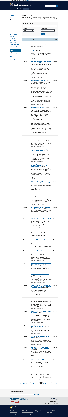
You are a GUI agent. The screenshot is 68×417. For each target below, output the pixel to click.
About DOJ (12, 410)
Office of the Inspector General (39, 411)
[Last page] (61, 383)
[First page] (19, 383)
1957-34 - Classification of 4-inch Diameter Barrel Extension (40, 42)
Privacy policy (49, 412)
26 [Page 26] (50, 383)
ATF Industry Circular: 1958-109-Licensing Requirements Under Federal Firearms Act (39, 137)
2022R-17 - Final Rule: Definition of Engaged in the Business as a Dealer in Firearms (40, 150)
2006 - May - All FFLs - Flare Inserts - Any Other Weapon (40, 337)
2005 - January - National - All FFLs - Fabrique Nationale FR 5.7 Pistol (39, 360)
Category (25, 28)
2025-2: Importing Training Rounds (37, 107)
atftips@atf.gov (54, 403)
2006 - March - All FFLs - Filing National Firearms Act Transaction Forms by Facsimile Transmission (41, 195)
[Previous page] (24, 383)
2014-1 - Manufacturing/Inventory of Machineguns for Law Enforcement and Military (41, 62)
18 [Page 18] (31, 383)
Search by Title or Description (29, 23)
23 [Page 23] (43, 383)
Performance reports (51, 410)
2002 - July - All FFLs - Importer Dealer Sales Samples (41, 218)
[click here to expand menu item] (20, 15)
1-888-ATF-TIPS (47, 403)
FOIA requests (25, 410)
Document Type (44, 28)
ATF (11, 11)
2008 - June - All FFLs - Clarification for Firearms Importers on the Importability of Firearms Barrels (40, 251)
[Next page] (57, 383)
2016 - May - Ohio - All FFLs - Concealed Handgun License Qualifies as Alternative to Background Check (41, 371)
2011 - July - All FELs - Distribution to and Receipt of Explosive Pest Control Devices (41, 326)
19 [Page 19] (33, 383)
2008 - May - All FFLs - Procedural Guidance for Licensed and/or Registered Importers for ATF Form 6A (41, 241)
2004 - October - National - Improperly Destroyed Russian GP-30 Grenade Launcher (40, 208)
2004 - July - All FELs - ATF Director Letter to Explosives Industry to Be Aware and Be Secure (40, 348)
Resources (15, 11)
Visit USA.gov (32, 414)
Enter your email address (14, 393)
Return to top (55, 388)
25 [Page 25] (48, 383)
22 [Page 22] (41, 383)
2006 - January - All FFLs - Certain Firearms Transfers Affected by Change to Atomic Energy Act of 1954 (41, 182)
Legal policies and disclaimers (27, 412)
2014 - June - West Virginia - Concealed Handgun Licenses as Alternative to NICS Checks (40, 299)
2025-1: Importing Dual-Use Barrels (38, 80)
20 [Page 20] (36, 383)
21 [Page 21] (38, 383)
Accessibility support (13, 412)
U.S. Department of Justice (28, 407)
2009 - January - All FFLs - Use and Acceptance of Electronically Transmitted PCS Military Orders (40, 273)
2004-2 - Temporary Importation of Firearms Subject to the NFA (41, 50)
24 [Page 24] (45, 383)
